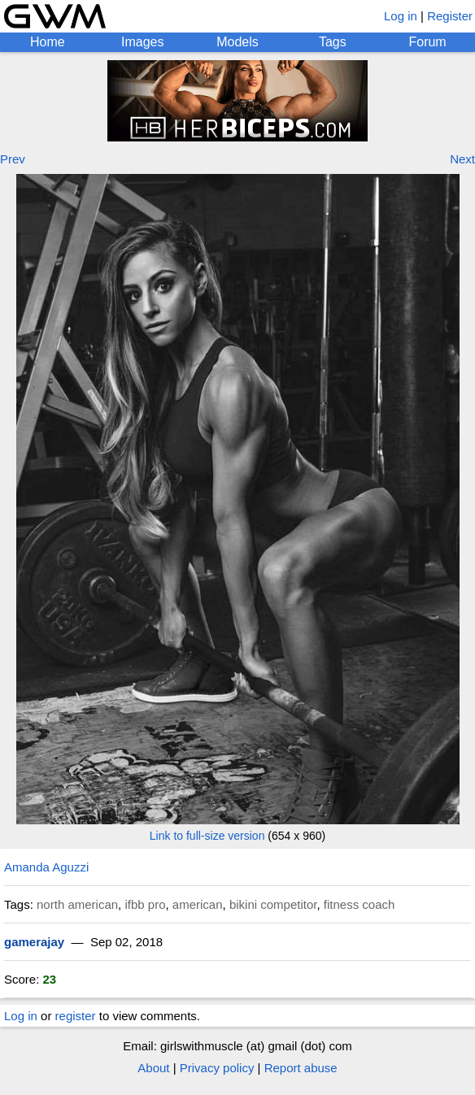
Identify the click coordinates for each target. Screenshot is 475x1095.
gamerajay (34, 942)
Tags (332, 42)
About (153, 1068)
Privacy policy (217, 1068)
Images (142, 42)
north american (77, 904)
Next (462, 159)
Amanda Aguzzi (46, 867)
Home (47, 42)
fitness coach (359, 904)
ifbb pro (144, 904)
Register (450, 16)
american (197, 904)
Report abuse (301, 1068)
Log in (400, 16)
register (75, 1016)
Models (237, 42)
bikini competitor (273, 904)
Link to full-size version (207, 835)
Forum (427, 42)
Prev (12, 159)
